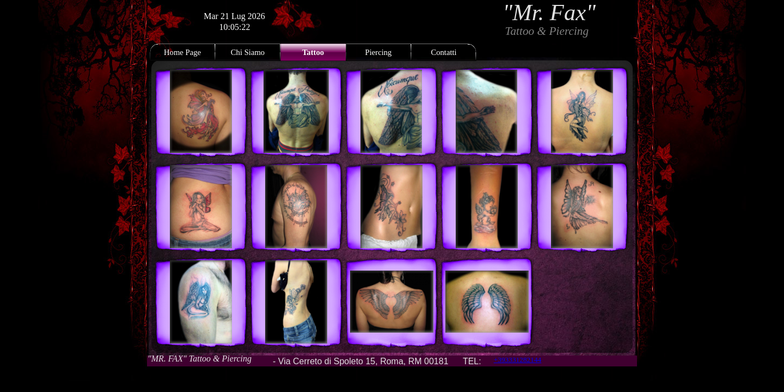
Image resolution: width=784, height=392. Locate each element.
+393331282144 (518, 360)
